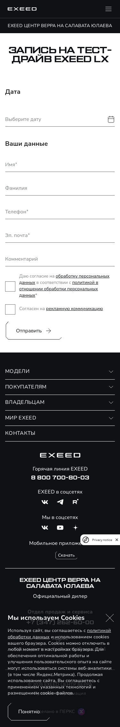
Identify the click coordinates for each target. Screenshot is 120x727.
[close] (117, 540)
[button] (109, 618)
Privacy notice (102, 540)
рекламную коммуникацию (74, 309)
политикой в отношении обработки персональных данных (58, 288)
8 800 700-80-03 (60, 477)
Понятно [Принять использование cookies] (29, 712)
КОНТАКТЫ (20, 433)
